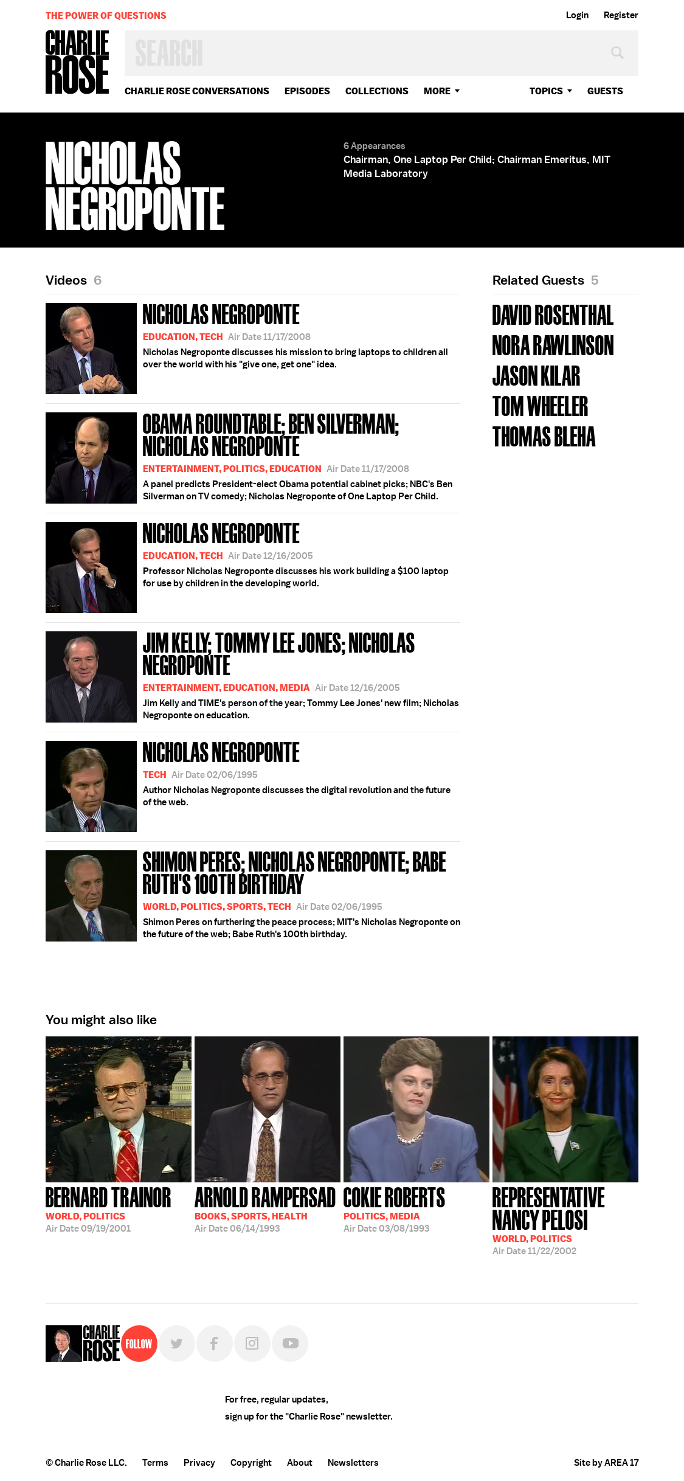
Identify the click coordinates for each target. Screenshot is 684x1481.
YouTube (290, 1343)
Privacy (199, 1463)
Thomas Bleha (544, 435)
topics (546, 91)
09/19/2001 (108, 1208)
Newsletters (353, 1463)
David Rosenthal (553, 313)
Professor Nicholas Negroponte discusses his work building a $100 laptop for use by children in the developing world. (247, 565)
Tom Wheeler (540, 405)
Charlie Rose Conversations (197, 91)
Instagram (252, 1343)
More (437, 91)
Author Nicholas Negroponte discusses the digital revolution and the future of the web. (248, 784)
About (300, 1463)
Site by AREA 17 (606, 1463)
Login (577, 15)
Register (621, 15)
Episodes (307, 91)
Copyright (251, 1463)
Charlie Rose (78, 63)
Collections (377, 91)
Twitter (177, 1343)
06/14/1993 (265, 1208)
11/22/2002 (565, 1219)
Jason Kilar (536, 374)
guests (605, 91)
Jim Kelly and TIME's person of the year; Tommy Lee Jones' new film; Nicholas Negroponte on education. (253, 675)
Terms (155, 1463)
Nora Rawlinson (553, 344)
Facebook (214, 1343)
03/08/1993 (395, 1208)
